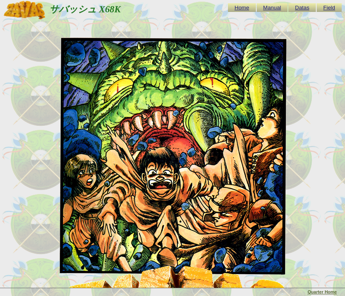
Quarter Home (322, 291)
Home (242, 8)
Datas (302, 8)
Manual (272, 8)
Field (329, 8)
